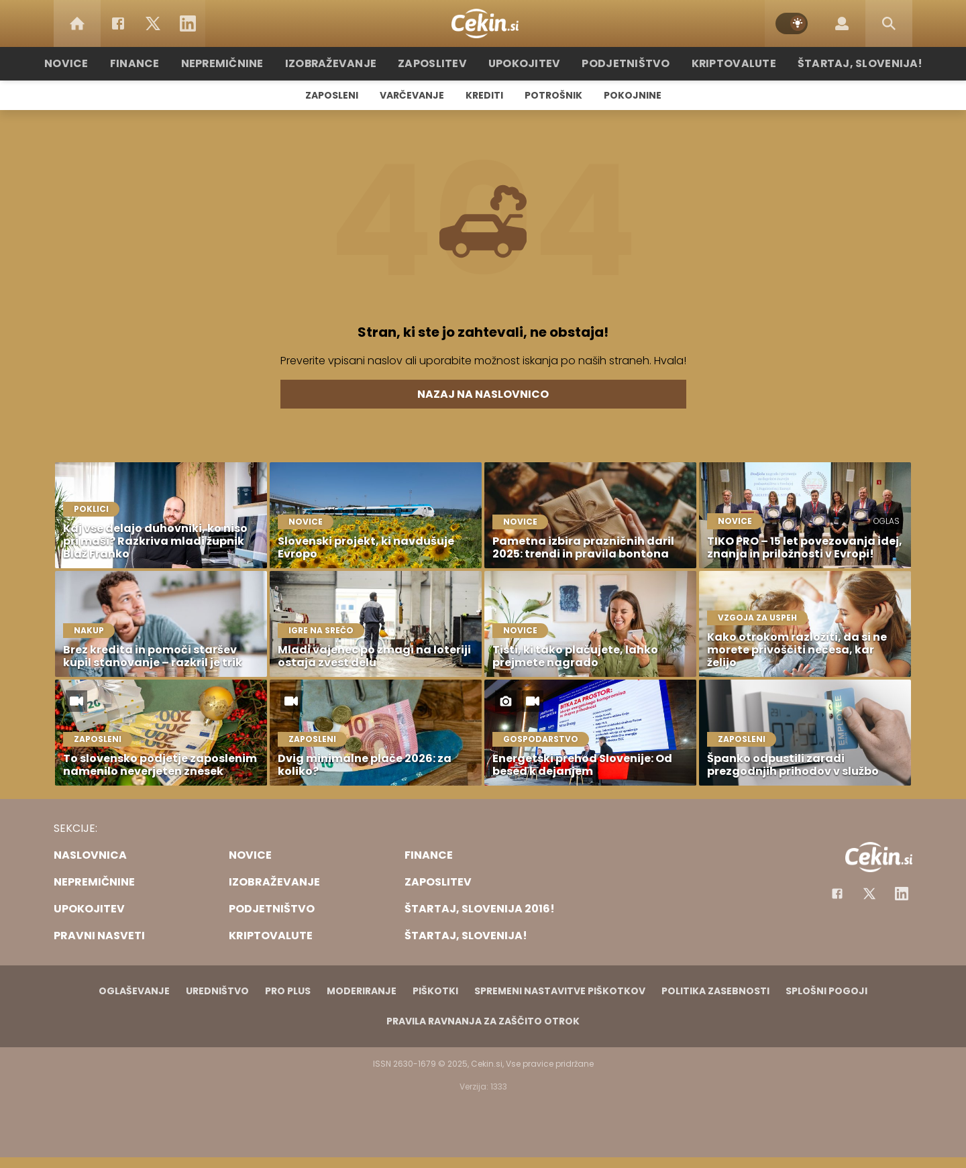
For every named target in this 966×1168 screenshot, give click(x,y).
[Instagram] (901, 893)
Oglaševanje (134, 991)
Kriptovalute (719, 63)
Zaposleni (331, 95)
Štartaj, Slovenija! (836, 63)
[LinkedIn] (187, 23)
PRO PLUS (288, 991)
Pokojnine (632, 95)
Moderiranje (361, 991)
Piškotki (435, 991)
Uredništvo (217, 991)
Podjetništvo (619, 63)
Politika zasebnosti (715, 991)
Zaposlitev (438, 63)
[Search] (888, 23)
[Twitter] (153, 23)
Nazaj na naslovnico (483, 394)
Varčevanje (412, 95)
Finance (158, 63)
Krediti (484, 95)
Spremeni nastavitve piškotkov (559, 991)
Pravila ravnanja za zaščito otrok (483, 1021)
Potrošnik (553, 95)
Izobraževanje (343, 63)
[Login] (841, 23)
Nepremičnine (241, 63)
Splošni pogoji (826, 991)
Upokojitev (524, 63)
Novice (93, 63)
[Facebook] (118, 23)
